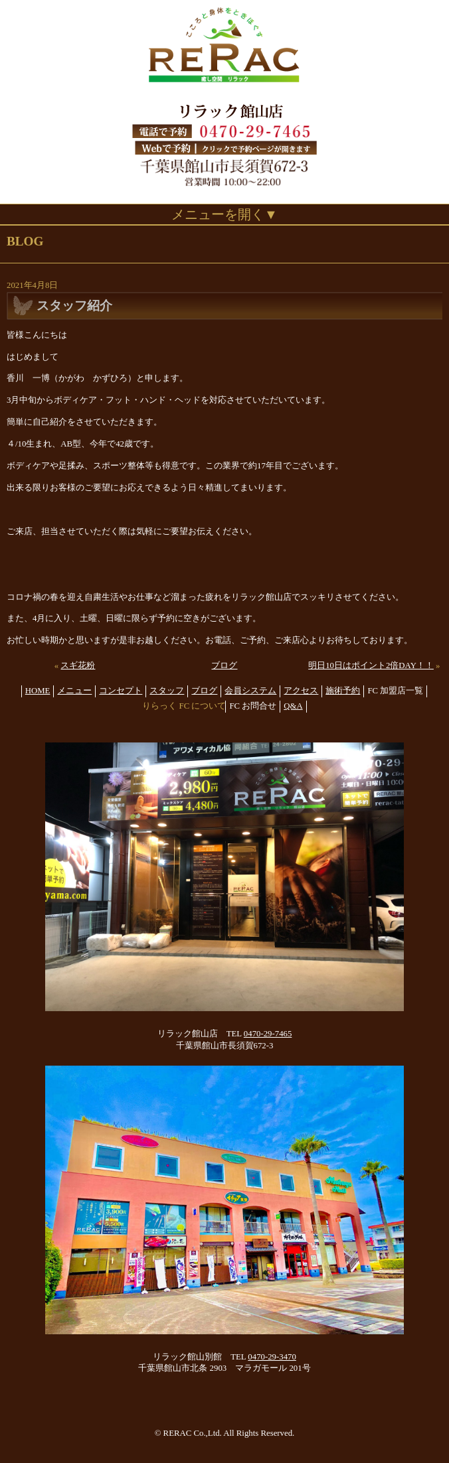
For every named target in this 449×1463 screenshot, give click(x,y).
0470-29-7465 (268, 1033)
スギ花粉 (77, 665)
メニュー (74, 690)
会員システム (250, 690)
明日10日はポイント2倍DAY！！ (371, 665)
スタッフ (166, 690)
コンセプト (120, 690)
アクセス (301, 690)
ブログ (224, 665)
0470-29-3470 (272, 1356)
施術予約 (342, 690)
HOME (37, 690)
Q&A (293, 706)
